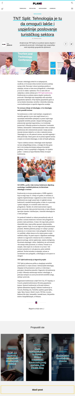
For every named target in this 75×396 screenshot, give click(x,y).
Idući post (37, 389)
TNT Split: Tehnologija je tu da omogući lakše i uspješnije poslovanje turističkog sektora (37, 25)
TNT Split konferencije (45, 92)
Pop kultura (32, 8)
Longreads (52, 8)
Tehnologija (23, 8)
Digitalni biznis (43, 8)
